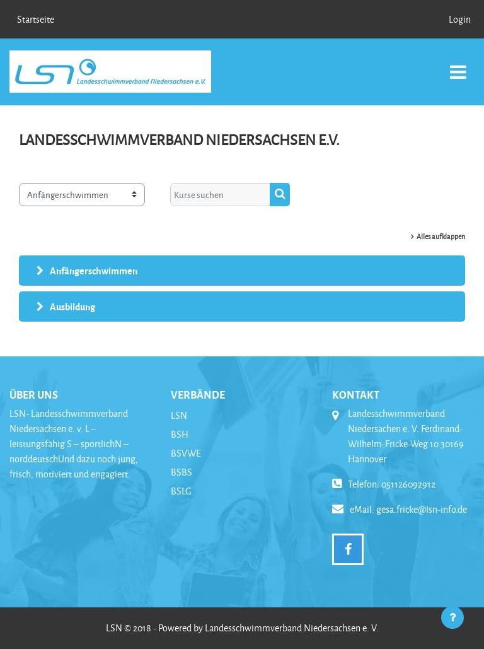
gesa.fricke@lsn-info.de (421, 509)
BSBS (181, 472)
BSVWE (186, 453)
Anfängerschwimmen (93, 271)
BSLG (181, 491)
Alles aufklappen (441, 236)
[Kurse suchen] (220, 194)
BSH (179, 434)
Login (460, 19)
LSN (179, 415)
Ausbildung (72, 306)
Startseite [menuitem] (35, 19)
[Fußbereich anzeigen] (452, 617)
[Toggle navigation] (458, 65)
